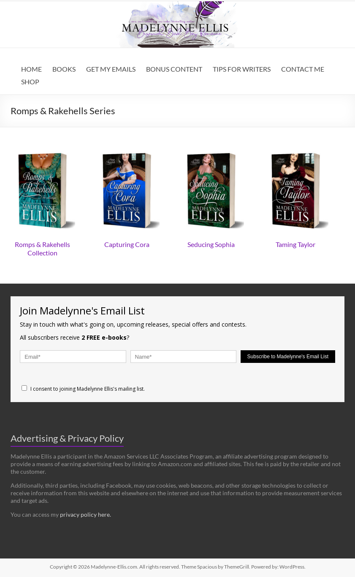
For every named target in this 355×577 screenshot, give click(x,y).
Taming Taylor (295, 244)
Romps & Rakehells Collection (42, 248)
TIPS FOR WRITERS (242, 69)
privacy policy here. (85, 514)
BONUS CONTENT (174, 69)
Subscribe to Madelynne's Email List (287, 357)
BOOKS (64, 69)
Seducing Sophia (211, 244)
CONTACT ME (302, 69)
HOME (31, 69)
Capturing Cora (126, 244)
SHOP (30, 82)
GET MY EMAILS (110, 69)
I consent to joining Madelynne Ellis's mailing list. (83, 388)
